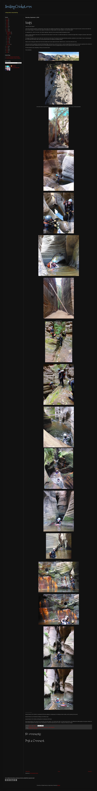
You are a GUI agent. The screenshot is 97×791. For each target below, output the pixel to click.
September (9, 33)
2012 (7, 50)
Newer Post (28, 771)
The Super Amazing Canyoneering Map (12, 56)
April (8, 42)
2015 (7, 46)
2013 (7, 49)
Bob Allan (29, 727)
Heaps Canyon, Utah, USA (33, 728)
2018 (7, 27)
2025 (7, 20)
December (9, 32)
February (8, 44)
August (8, 36)
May (8, 41)
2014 (7, 47)
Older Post (90, 771)
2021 (7, 23)
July (8, 38)
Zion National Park (52, 727)
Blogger (59, 785)
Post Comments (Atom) (34, 773)
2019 (7, 26)
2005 (7, 52)
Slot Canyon (46, 727)
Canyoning (37, 727)
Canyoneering (34, 727)
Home (59, 771)
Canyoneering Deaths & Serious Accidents (13, 58)
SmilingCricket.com (18, 6)
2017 (7, 29)
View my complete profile (15, 67)
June (8, 39)
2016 (7, 30)
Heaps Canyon (42, 727)
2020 (7, 24)
